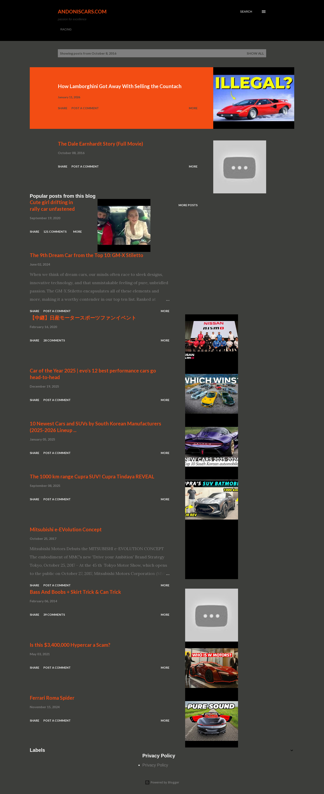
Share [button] (62, 108)
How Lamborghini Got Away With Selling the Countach (119, 86)
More (193, 108)
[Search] (246, 11)
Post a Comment (85, 108)
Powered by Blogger (162, 782)
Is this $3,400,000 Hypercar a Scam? (70, 645)
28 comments (54, 340)
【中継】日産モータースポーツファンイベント (83, 318)
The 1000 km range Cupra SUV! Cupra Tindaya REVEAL (92, 476)
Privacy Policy (155, 765)
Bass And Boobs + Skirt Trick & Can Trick (75, 592)
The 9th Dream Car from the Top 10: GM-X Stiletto (86, 255)
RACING (65, 29)
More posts (188, 205)
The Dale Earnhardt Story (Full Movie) (100, 144)
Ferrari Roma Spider (52, 698)
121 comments (55, 231)
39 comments (54, 614)
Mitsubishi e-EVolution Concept (66, 529)
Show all (255, 53)
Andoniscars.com (82, 11)
